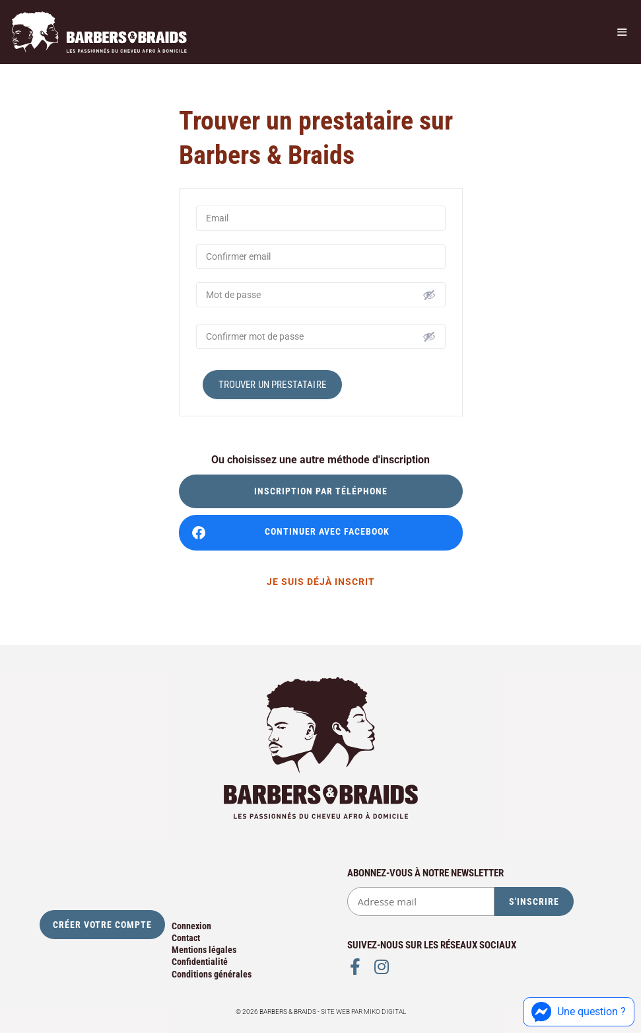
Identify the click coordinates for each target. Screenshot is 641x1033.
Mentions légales (204, 949)
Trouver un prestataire (272, 385)
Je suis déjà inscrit (321, 581)
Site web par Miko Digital (363, 1011)
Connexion (191, 926)
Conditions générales (212, 974)
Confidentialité (200, 961)
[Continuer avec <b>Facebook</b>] (321, 533)
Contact (186, 938)
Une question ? (578, 1012)
